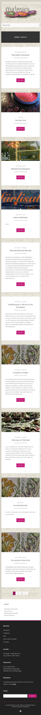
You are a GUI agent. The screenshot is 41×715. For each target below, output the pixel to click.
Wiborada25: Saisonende (20, 55)
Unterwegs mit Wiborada (20, 440)
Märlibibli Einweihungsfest (20, 169)
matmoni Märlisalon (20, 217)
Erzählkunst (19, 166)
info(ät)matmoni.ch (15, 653)
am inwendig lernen (20, 505)
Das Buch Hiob (20, 120)
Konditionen (6, 633)
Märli (24, 166)
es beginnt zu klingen (20, 373)
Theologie (20, 117)
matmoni (25, 57)
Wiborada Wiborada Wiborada (20, 251)
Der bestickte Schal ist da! (20, 560)
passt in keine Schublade (20, 52)
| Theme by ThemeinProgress (27, 705)
